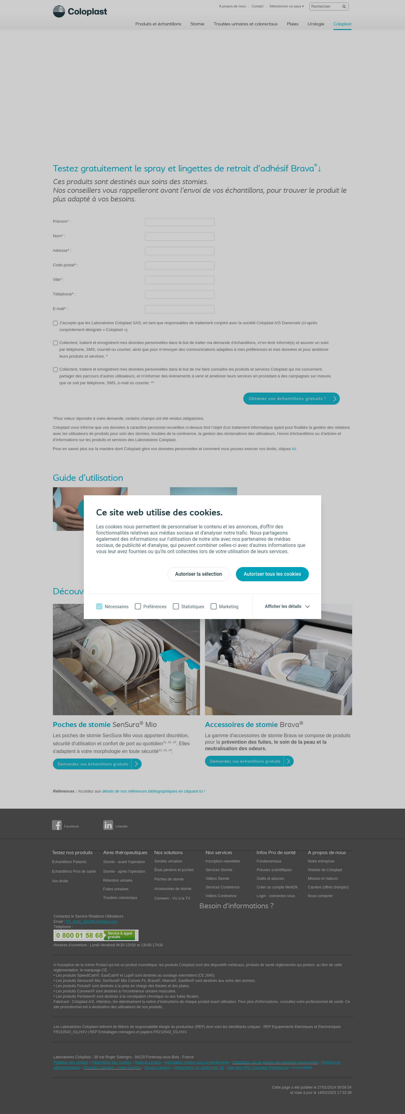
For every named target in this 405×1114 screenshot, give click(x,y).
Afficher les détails (283, 606)
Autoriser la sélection (198, 574)
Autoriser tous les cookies (272, 574)
